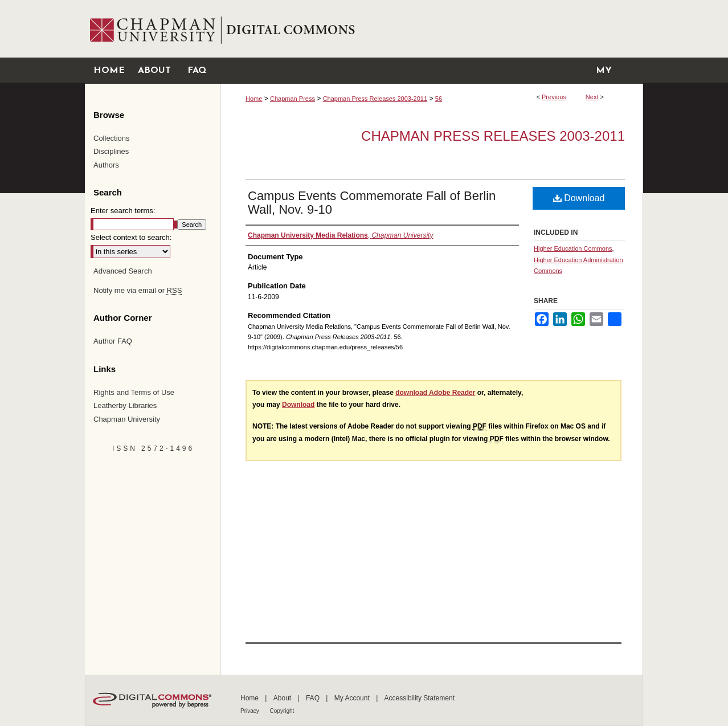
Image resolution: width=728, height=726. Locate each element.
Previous (554, 96)
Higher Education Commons (573, 248)
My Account (352, 698)
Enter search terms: (123, 210)
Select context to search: (131, 237)
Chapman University (126, 419)
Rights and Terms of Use (133, 392)
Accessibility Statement (420, 698)
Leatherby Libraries (125, 405)
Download (579, 198)
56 (438, 98)
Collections (111, 138)
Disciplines (111, 151)
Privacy (250, 711)
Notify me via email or (137, 290)
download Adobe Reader (435, 393)
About (283, 698)
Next (592, 96)
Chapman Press (292, 98)
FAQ (313, 698)
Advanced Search (122, 271)
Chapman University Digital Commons (431, 29)
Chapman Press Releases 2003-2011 (375, 98)
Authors (106, 165)
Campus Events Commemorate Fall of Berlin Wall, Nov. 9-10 (372, 203)
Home (254, 98)
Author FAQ (112, 341)
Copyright (282, 711)
